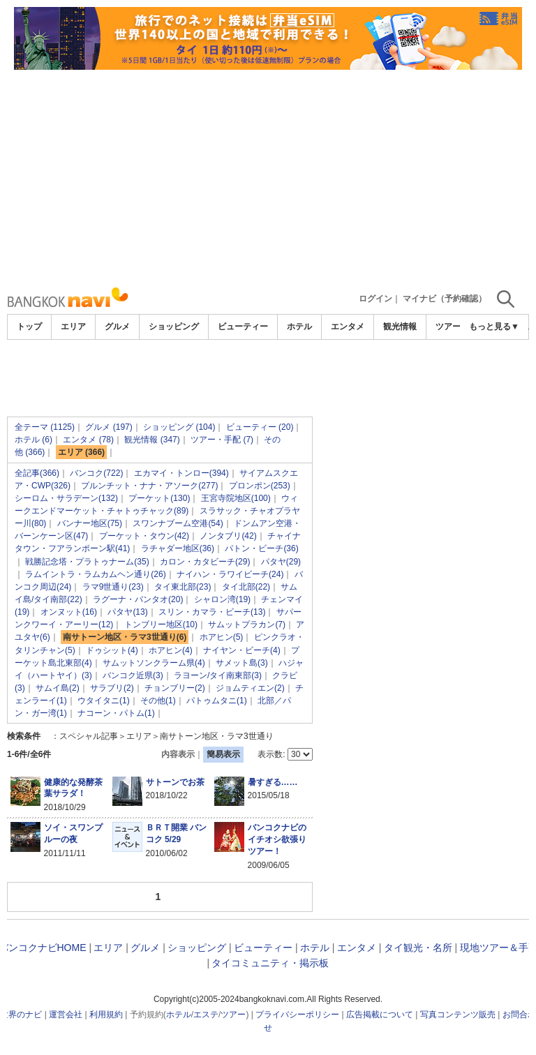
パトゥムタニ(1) (216, 700)
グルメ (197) (108, 427)
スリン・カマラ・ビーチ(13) (211, 612)
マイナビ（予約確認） (444, 299)
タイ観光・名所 (418, 947)
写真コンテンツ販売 (458, 1014)
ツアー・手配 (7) (222, 439)
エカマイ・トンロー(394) (181, 473)
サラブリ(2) (112, 688)
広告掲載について (379, 1014)
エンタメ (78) (88, 439)
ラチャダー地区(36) (177, 548)
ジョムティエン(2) (250, 688)
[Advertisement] (268, 174)
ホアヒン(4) (171, 650)
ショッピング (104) (179, 427)
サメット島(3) (242, 663)
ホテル (299, 326)
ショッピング (174, 326)
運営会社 (65, 1014)
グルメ (117, 326)
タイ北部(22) (246, 587)
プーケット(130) (159, 498)
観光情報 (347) (151, 439)
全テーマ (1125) (45, 427)
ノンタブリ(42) (228, 536)
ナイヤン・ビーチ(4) (242, 650)
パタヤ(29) (281, 562)
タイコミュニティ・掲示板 (270, 962)
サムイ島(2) (58, 688)
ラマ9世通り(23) (113, 587)
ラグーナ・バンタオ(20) (138, 599)
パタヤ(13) (127, 612)
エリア (73, 326)
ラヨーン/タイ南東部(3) (218, 675)
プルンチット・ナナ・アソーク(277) (149, 486)
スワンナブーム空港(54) (178, 523)
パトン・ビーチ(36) (261, 548)
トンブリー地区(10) (161, 624)
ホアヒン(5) (222, 637)
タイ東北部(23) (182, 587)
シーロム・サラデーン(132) (66, 498)
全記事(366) (37, 473)
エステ (205, 1014)
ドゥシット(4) (112, 650)
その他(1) (158, 700)
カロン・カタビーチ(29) (205, 562)
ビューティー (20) (260, 427)
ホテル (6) (33, 439)
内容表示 (178, 754)
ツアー (233, 1014)
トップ (29, 326)
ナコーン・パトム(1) (116, 713)
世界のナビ (21, 1014)
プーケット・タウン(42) (144, 536)
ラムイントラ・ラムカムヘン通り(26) (95, 574)
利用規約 (106, 1014)
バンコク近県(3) (133, 675)
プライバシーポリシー (297, 1014)
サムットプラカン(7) (246, 624)
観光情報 (400, 326)
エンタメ (347, 326)
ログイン (375, 299)
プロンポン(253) (259, 486)
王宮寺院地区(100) (236, 498)
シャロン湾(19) (222, 599)
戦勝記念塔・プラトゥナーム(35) (87, 562)
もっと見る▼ (494, 326)
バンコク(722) (96, 473)
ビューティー (243, 326)
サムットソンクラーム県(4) (154, 663)
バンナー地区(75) (89, 523)
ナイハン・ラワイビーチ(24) (230, 574)
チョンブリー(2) (174, 688)
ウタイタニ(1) (103, 700)
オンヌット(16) (68, 612)
